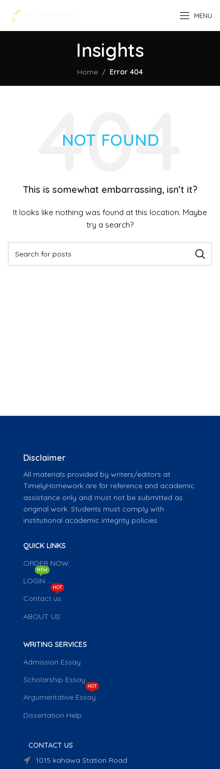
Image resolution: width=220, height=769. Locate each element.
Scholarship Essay (54, 679)
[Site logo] (43, 15)
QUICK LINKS (44, 545)
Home (87, 72)
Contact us (43, 596)
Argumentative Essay (61, 695)
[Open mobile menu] (195, 15)
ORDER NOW (46, 563)
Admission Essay (52, 662)
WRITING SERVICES (55, 644)
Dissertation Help (52, 715)
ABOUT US (41, 616)
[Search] (110, 254)
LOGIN (36, 578)
